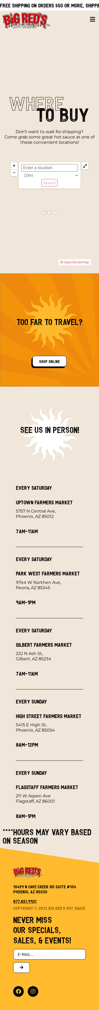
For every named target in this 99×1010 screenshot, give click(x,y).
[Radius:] (50, 175)
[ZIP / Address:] (49, 168)
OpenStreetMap (76, 262)
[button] (92, 17)
